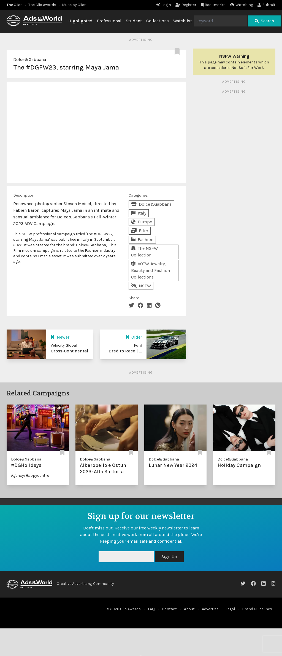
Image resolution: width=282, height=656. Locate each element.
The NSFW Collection (144, 252)
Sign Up (169, 556)
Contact (169, 609)
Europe (141, 221)
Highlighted (80, 20)
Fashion (142, 239)
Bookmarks (213, 4)
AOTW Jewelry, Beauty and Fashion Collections (150, 270)
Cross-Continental (69, 351)
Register (185, 4)
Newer (60, 337)
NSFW (141, 285)
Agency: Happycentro (30, 475)
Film (139, 230)
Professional (109, 20)
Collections (157, 20)
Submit (266, 4)
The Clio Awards (42, 4)
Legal (230, 609)
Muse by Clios (74, 4)
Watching (241, 4)
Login (163, 4)
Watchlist (182, 20)
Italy (138, 213)
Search (264, 20)
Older (133, 337)
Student (134, 20)
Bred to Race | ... (125, 351)
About (189, 609)
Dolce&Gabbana (29, 59)
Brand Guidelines (257, 609)
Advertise (210, 609)
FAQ (151, 609)
